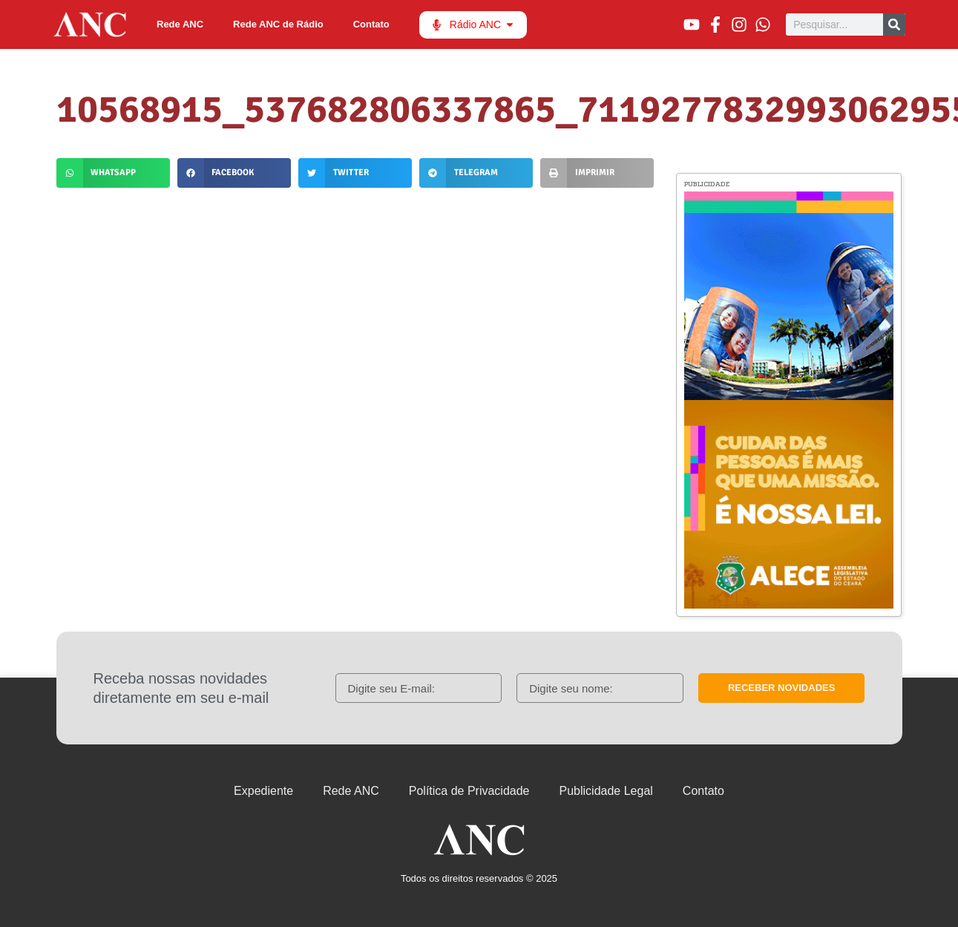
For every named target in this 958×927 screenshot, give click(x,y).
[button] (113, 173)
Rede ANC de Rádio (278, 24)
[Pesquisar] (894, 24)
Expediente (263, 790)
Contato (371, 24)
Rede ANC (180, 24)
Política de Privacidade (469, 790)
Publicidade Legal (606, 790)
